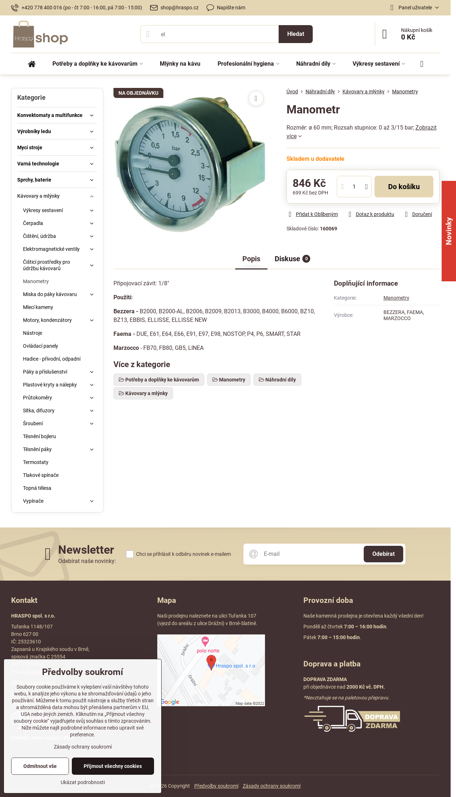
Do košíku (404, 186)
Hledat (295, 34)
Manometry (396, 298)
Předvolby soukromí (216, 786)
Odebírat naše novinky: (87, 561)
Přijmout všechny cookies (113, 766)
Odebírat (383, 553)
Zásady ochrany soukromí (272, 786)
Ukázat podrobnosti (83, 782)
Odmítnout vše (40, 766)
